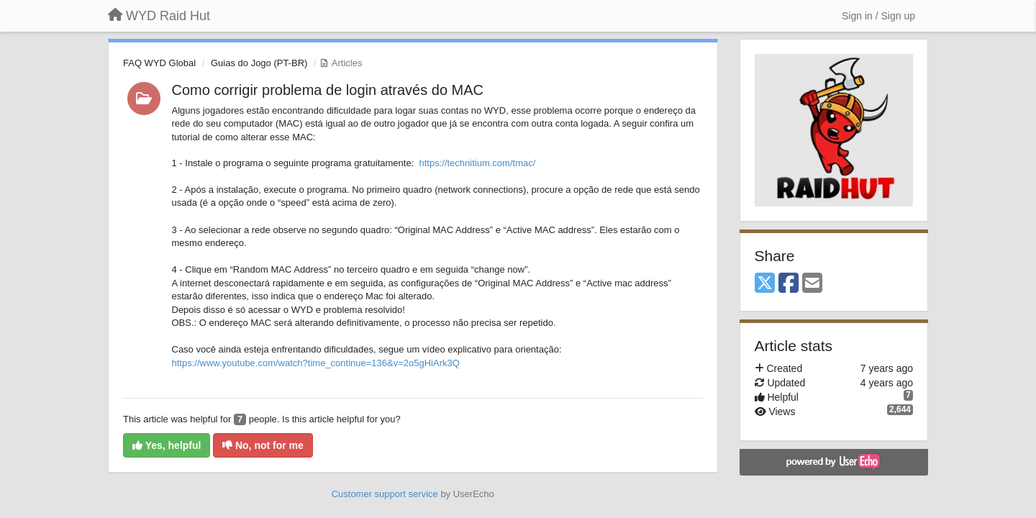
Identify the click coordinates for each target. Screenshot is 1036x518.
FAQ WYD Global (159, 63)
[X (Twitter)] (765, 283)
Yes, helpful (166, 445)
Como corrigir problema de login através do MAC (328, 90)
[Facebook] (788, 283)
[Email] (812, 283)
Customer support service (385, 494)
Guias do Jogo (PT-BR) (259, 63)
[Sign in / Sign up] (878, 16)
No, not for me (263, 445)
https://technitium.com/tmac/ (477, 163)
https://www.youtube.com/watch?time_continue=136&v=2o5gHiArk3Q (316, 363)
